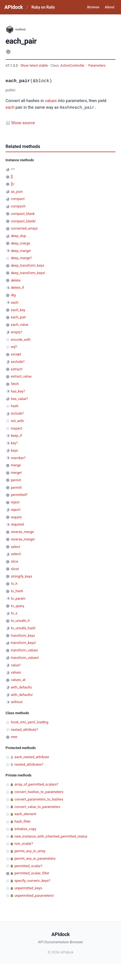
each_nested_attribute (31, 757)
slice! (15, 569)
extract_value (21, 376)
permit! (16, 487)
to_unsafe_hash (23, 628)
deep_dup (18, 235)
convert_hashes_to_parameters (38, 791)
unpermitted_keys (28, 888)
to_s (14, 613)
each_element (25, 814)
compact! (18, 206)
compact (18, 198)
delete (15, 280)
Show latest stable (34, 65)
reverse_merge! (23, 539)
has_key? (18, 391)
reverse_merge (22, 531)
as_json (17, 191)
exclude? (18, 361)
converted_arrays (24, 228)
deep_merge (20, 243)
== (13, 169)
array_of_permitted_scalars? (36, 784)
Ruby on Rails (43, 7)
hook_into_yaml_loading (29, 722)
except (16, 354)
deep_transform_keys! (28, 273)
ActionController (72, 65)
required (17, 524)
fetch (15, 383)
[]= (13, 184)
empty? (16, 332)
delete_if (17, 287)
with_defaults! (22, 694)
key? (14, 443)
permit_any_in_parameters (35, 858)
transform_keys (23, 635)
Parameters (97, 65)
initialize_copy (25, 829)
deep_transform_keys (27, 265)
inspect (16, 428)
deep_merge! (21, 250)
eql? (14, 346)
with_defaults (21, 687)
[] (12, 176)
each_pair (18, 317)
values (51, 100)
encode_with (20, 339)
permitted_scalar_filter (31, 873)
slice (14, 561)
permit (16, 480)
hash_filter (22, 821)
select (15, 546)
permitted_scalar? (28, 866)
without (16, 702)
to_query (17, 606)
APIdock (13, 7)
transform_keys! (23, 642)
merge (16, 465)
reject (15, 502)
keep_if (16, 435)
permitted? (19, 494)
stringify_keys (21, 576)
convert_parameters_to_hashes (38, 799)
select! (16, 554)
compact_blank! (23, 221)
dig (13, 295)
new (14, 736)
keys (14, 450)
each (10, 107)
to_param (18, 598)
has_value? (19, 398)
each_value (19, 324)
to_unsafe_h (20, 620)
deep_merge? (21, 258)
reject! (15, 509)
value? (16, 665)
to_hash (17, 591)
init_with (17, 421)
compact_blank (23, 213)
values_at (18, 679)
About (109, 7)
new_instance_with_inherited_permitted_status (50, 836)
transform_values (24, 650)
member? (18, 458)
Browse (93, 7)
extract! (16, 369)
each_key (18, 310)
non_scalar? (23, 843)
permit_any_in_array (29, 851)
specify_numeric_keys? (32, 880)
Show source (23, 122)
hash (15, 406)
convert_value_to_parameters (37, 806)
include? (17, 413)
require (16, 517)
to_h (14, 583)
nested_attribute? (24, 729)
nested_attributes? (28, 764)
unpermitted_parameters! (34, 895)
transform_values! (25, 657)
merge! (16, 472)
